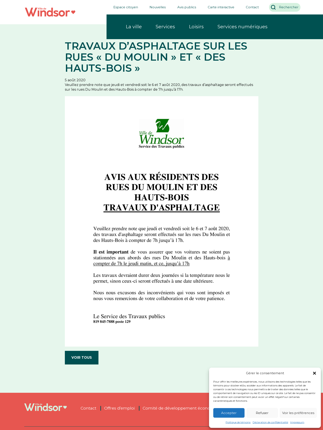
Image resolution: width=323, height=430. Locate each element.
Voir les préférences (298, 413)
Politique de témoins (238, 422)
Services (165, 27)
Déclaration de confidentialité (270, 422)
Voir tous (81, 358)
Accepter (228, 413)
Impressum (297, 422)
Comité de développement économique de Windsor (195, 408)
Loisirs (196, 27)
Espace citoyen (123, 7)
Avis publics (184, 7)
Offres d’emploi (119, 408)
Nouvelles (156, 7)
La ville (134, 27)
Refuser (262, 413)
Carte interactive (219, 7)
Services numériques (243, 27)
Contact (250, 7)
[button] (314, 373)
